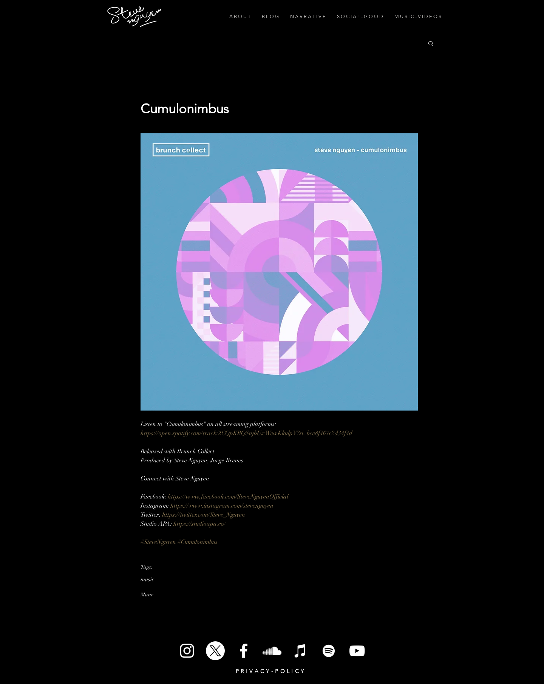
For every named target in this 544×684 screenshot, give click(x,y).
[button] (430, 43)
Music (147, 594)
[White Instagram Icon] (187, 650)
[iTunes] (300, 650)
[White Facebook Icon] (243, 650)
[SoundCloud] (272, 650)
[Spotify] (328, 650)
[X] (215, 650)
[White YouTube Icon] (357, 650)
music (148, 579)
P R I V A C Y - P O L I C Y (270, 671)
